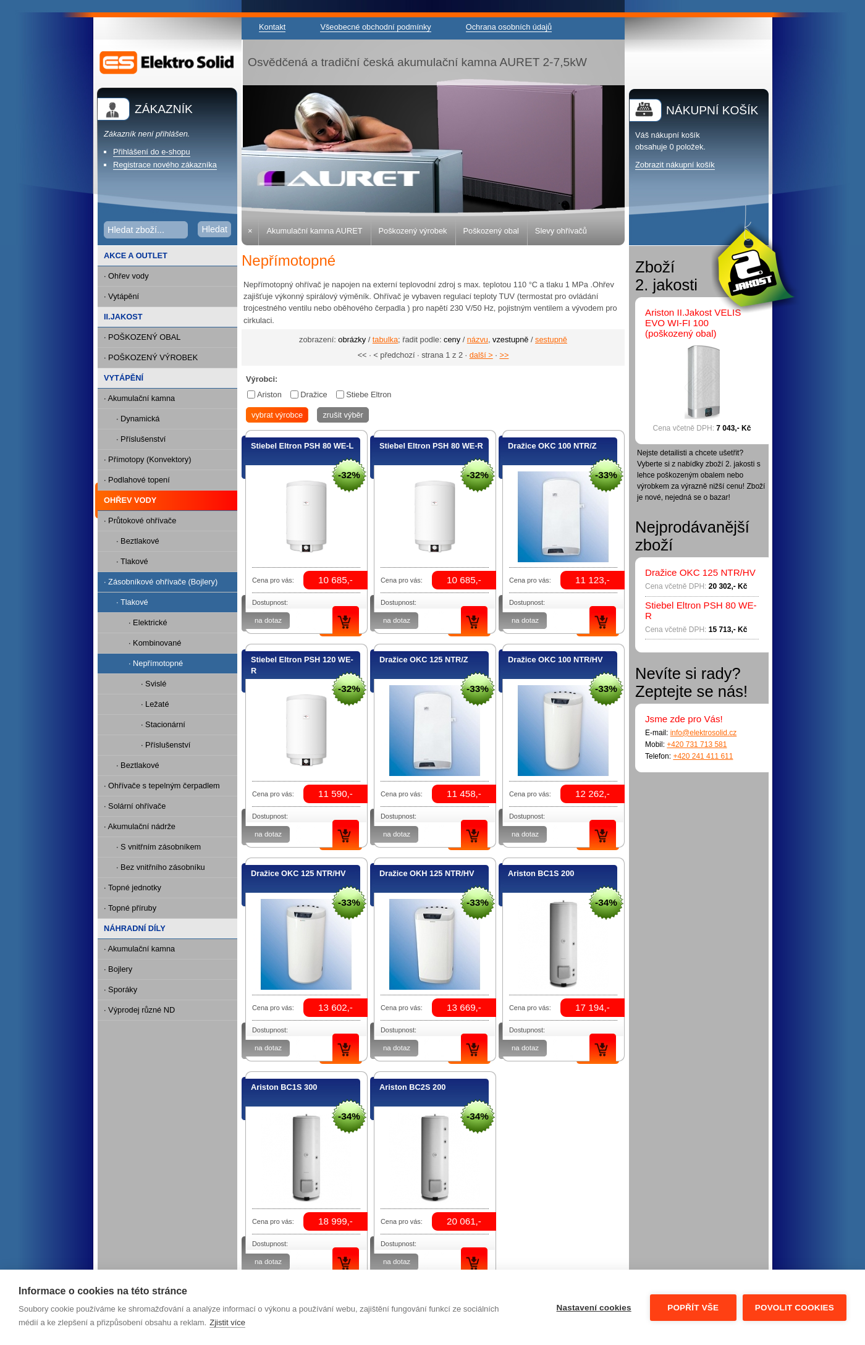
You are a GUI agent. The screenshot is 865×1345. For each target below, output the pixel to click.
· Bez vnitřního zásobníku (160, 867)
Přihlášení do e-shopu (151, 151)
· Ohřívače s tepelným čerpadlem (162, 785)
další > (481, 355)
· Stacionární (163, 724)
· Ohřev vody (126, 275)
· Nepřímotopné (140, 664)
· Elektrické (148, 622)
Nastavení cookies (594, 1307)
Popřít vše (693, 1307)
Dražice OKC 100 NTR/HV (555, 659)
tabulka (385, 339)
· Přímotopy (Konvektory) (148, 459)
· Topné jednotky (132, 887)
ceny (452, 339)
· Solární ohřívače (135, 806)
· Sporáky (120, 989)
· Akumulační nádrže (139, 826)
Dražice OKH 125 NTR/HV (427, 873)
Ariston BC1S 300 (284, 1087)
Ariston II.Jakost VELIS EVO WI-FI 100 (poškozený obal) (693, 323)
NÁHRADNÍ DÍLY (135, 928)
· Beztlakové (137, 541)
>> (503, 355)
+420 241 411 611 (703, 756)
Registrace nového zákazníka (165, 164)
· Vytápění (121, 296)
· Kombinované (155, 642)
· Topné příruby (130, 908)
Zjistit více (227, 1322)
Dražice (313, 394)
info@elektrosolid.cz (703, 732)
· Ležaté (155, 704)
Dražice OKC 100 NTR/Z (552, 445)
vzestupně (510, 339)
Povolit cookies (794, 1307)
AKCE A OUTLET (135, 255)
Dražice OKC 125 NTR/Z (423, 659)
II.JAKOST (123, 316)
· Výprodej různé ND (139, 1009)
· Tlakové (132, 561)
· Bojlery (118, 969)
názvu (477, 339)
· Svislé (153, 683)
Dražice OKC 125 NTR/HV (298, 873)
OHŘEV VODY (127, 501)
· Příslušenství (141, 439)
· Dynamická (137, 418)
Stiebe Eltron (368, 394)
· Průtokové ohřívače (140, 520)
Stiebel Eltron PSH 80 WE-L (302, 445)
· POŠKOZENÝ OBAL (142, 337)
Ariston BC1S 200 (541, 873)
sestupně (551, 339)
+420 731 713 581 (697, 744)
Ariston (269, 394)
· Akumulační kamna (139, 398)
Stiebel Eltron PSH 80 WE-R (431, 445)
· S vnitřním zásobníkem (158, 846)
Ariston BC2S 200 (412, 1087)
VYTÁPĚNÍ (123, 377)
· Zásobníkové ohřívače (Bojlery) (157, 582)
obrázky (352, 339)
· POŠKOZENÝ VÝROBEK (151, 357)
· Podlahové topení (137, 479)
